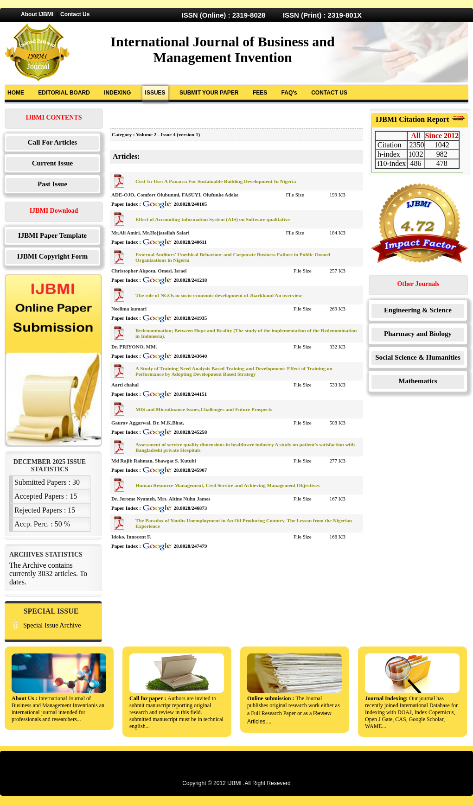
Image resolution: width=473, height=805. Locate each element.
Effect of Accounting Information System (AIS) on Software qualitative (212, 219)
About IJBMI (37, 14)
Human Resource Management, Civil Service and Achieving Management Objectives (227, 485)
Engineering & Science (418, 310)
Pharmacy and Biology (418, 333)
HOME (15, 92)
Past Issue (52, 184)
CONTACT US (329, 92)
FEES (260, 92)
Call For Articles (52, 142)
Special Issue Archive (52, 625)
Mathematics (417, 381)
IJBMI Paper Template (52, 235)
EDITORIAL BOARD (64, 92)
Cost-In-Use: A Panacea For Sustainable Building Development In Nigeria (215, 181)
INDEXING (117, 92)
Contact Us (74, 14)
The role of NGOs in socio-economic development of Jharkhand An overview (218, 295)
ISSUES (155, 92)
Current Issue (52, 163)
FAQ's (289, 92)
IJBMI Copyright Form (52, 256)
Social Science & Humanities (417, 357)
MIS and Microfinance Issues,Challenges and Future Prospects (203, 409)
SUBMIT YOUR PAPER (209, 92)
